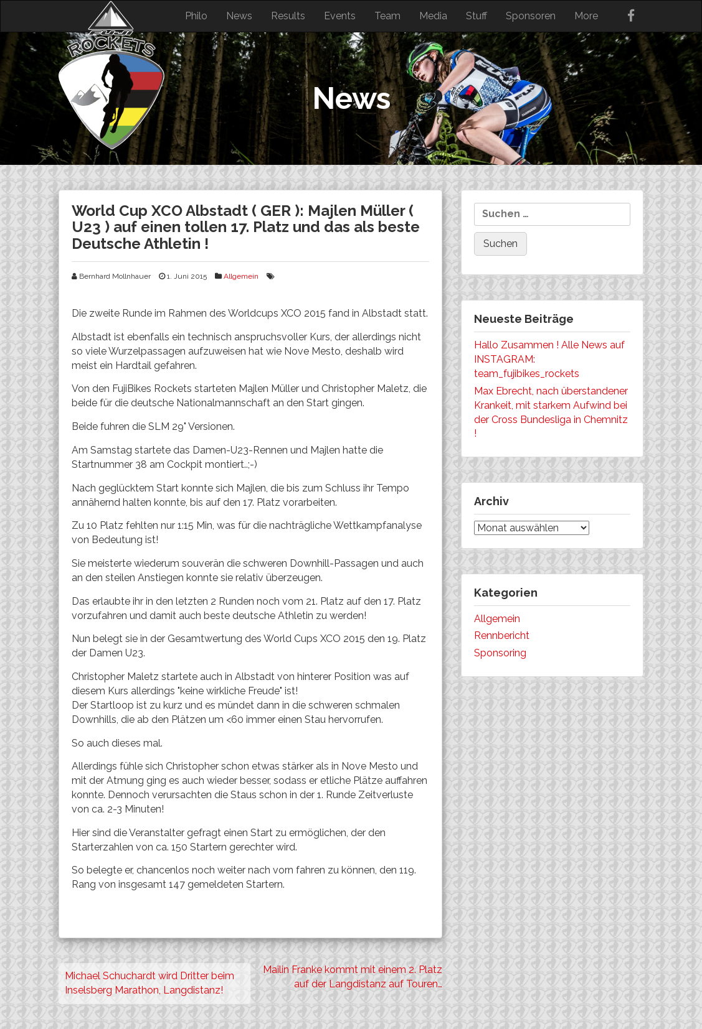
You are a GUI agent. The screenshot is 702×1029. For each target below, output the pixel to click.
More (586, 16)
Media (433, 16)
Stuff (476, 16)
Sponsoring (500, 653)
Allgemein (241, 276)
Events (340, 16)
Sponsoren (531, 16)
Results (288, 16)
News (239, 16)
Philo (196, 16)
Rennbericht (501, 635)
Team (387, 16)
